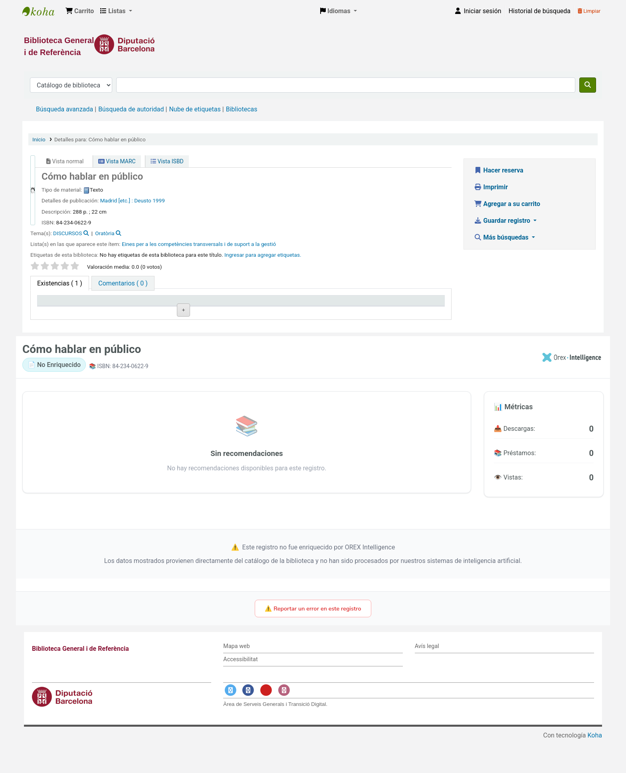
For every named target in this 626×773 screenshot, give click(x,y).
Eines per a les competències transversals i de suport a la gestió (199, 244)
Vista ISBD (167, 161)
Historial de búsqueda (540, 11)
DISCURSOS (67, 233)
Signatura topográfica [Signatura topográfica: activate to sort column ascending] (233, 304)
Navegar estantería (250, 322)
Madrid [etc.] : (116, 200)
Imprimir (491, 187)
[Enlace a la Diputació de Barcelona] (313, 44)
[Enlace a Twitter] (230, 722)
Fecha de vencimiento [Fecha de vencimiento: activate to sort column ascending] (396, 304)
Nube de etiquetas (194, 109)
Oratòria (104, 233)
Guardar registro (503, 220)
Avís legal (427, 679)
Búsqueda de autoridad (131, 109)
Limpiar (589, 11)
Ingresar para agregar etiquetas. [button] (262, 255)
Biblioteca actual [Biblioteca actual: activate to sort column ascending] (145, 304)
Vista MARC (117, 161)
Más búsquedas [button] (502, 237)
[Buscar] (587, 85)
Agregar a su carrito (507, 204)
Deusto (142, 200)
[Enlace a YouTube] (266, 722)
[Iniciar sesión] (477, 11)
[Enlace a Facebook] (248, 722)
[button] (79, 11)
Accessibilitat (240, 692)
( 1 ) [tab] (59, 283)
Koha (595, 768)
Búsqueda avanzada (64, 109)
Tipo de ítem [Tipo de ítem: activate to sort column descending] (58, 304)
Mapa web (236, 679)
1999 (159, 200)
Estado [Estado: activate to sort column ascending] (295, 304)
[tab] (122, 283)
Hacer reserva (498, 170)
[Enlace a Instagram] (284, 722)
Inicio (39, 139)
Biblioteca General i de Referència (42, 11)
